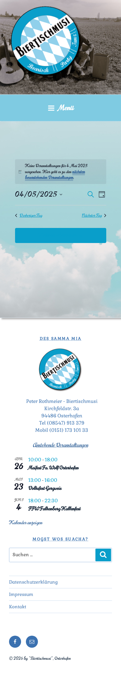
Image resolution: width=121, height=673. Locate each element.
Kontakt (17, 606)
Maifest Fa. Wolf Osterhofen (53, 468)
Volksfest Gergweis (44, 488)
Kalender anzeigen (25, 522)
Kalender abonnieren (57, 235)
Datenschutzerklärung (33, 582)
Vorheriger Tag (28, 215)
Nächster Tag (94, 215)
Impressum (21, 594)
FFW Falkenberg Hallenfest (54, 509)
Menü (61, 108)
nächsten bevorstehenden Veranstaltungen (55, 174)
